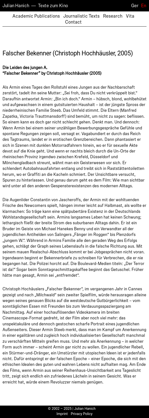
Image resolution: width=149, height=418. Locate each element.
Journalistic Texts (81, 16)
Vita (130, 16)
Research (112, 16)
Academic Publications (36, 16)
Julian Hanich (15, 5)
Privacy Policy (82, 414)
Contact (73, 22)
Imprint (62, 414)
